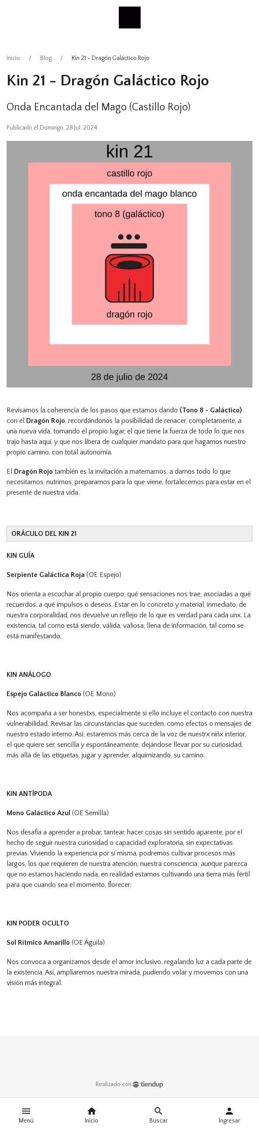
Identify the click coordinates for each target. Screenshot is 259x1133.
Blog (46, 58)
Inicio (13, 58)
